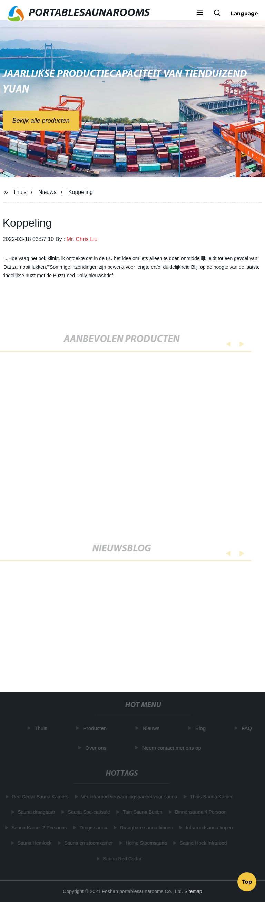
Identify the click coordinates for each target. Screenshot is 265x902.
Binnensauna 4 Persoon (199, 812)
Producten (96, 728)
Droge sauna (92, 827)
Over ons (97, 748)
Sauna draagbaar (35, 812)
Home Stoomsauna (145, 843)
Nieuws (47, 192)
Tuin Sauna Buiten (141, 812)
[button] (200, 13)
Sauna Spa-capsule (88, 812)
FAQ (248, 728)
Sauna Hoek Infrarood (202, 843)
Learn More (39, 688)
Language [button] (244, 13)
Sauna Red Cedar (121, 858)
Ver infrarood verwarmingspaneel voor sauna (128, 796)
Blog (202, 728)
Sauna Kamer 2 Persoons (38, 827)
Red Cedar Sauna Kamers (39, 796)
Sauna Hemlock (33, 843)
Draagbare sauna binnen (145, 827)
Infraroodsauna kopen (208, 827)
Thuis (20, 192)
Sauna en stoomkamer (87, 843)
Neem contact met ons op (173, 748)
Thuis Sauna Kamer (210, 796)
